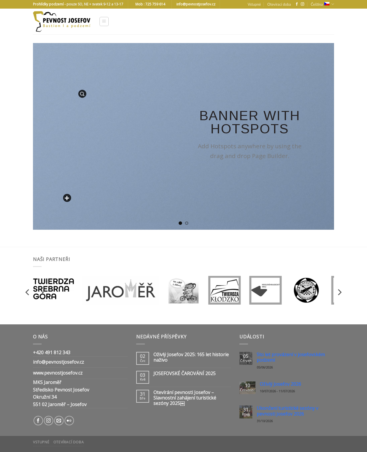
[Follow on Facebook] (296, 4)
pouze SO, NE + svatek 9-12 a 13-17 (95, 4)
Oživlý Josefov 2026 (280, 384)
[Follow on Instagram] (302, 4)
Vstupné (254, 4)
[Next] (339, 292)
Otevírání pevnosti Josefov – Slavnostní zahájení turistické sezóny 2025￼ (184, 398)
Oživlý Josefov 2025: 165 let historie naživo (191, 357)
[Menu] (104, 21)
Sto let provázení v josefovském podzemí (291, 357)
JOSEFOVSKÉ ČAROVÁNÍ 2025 (184, 373)
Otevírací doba (279, 4)
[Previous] (28, 292)
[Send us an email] (59, 420)
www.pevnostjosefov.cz (58, 373)
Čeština (322, 4)
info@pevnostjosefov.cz (58, 362)
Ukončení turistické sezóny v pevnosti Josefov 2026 (287, 411)
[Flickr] (69, 420)
